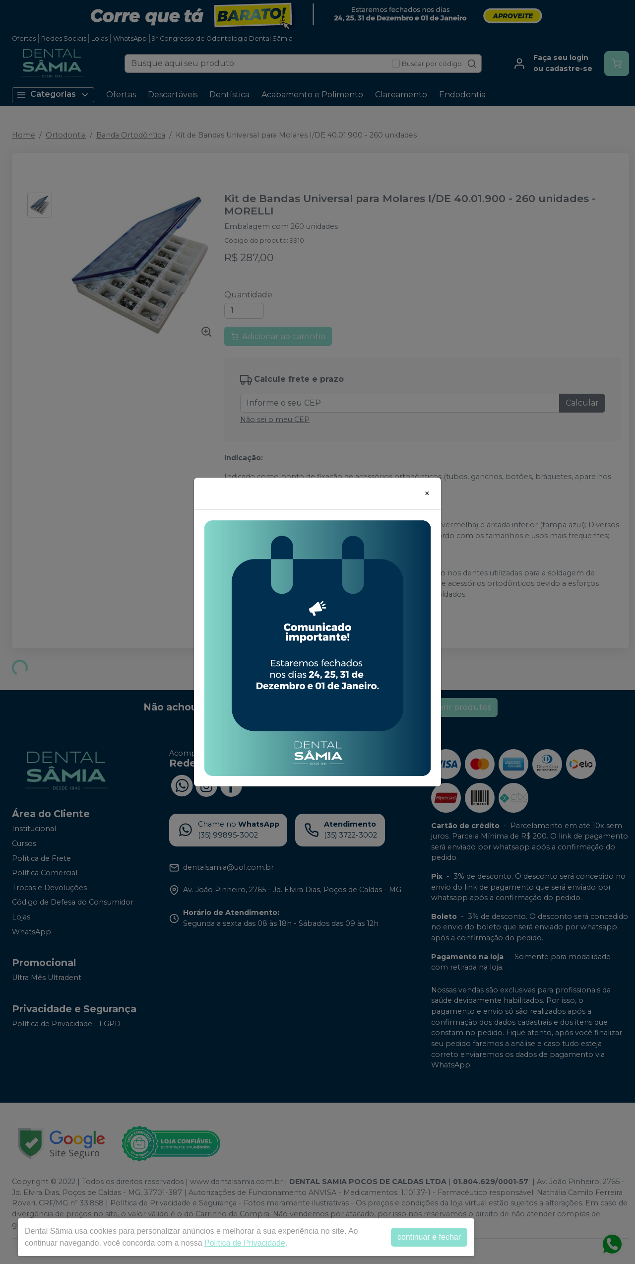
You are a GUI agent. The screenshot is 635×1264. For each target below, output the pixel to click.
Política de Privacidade (244, 1243)
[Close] (427, 493)
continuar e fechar (429, 1237)
